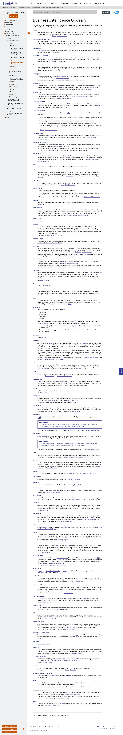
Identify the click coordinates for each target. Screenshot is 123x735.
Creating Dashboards (53, 705)
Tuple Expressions (86, 687)
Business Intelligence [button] (13, 40)
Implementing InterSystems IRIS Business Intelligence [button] (16, 78)
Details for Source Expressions (78, 96)
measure (41, 50)
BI (49, 457)
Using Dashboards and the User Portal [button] (16, 72)
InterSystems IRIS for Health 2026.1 (10, 7)
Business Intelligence (35, 7)
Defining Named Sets (75, 485)
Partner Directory (100, 3)
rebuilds (74, 45)
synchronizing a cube (62, 78)
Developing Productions (85, 89)
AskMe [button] (106, 12)
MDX (68, 104)
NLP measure (68, 490)
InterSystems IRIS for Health (13, 13)
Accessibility (112, 726)
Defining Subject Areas (75, 653)
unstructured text (68, 498)
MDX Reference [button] (13, 86)
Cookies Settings (104, 728)
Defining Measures (51, 468)
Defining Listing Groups (73, 411)
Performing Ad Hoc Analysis (92, 197)
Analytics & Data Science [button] (12, 35)
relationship (40, 572)
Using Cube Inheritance (68, 185)
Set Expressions (52, 618)
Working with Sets (87, 617)
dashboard (89, 87)
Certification (87, 3)
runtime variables (67, 521)
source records (86, 598)
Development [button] (9, 31)
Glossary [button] (7, 117)
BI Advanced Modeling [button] (15, 69)
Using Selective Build (62, 609)
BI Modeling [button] (12, 66)
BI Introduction (44, 7)
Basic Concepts (73, 27)
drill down (87, 265)
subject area (51, 135)
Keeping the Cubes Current (75, 80)
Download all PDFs (9, 732)
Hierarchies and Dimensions (91, 358)
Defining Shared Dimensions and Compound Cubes (62, 629)
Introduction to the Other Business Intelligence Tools (17, 59)
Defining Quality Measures (57, 565)
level (58, 58)
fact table (87, 76)
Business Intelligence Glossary (56, 7)
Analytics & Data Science (24, 7)
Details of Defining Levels (64, 376)
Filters (70, 304)
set (48, 485)
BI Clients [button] (11, 91)
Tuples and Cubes (57, 687)
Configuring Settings (43, 591)
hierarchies (74, 226)
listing (40, 190)
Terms (99, 726)
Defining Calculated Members (48, 130)
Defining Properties (45, 552)
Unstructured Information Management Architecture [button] (14, 107)
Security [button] (7, 29)
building (89, 272)
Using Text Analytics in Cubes (51, 492)
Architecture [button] (8, 27)
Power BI (11, 89)
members (97, 600)
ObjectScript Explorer (78, 326)
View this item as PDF (10, 729)
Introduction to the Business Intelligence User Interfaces (16, 53)
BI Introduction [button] (13, 46)
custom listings (48, 400)
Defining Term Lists (70, 670)
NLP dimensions (75, 499)
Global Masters (76, 3)
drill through (86, 254)
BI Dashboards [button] (13, 75)
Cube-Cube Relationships (77, 582)
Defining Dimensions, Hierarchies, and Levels (53, 235)
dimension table (44, 644)
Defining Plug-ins (63, 540)
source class (62, 76)
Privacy (95, 726)
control (66, 32)
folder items (67, 158)
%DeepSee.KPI (52, 365)
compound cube (70, 627)
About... (9, 38)
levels (69, 41)
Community (53, 3)
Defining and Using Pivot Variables (89, 519)
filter (45, 479)
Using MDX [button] (12, 84)
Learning (31, 3)
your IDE (73, 321)
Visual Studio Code (43, 323)
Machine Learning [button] (12, 97)
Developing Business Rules (63, 98)
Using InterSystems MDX (67, 457)
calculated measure (62, 558)
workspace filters (63, 330)
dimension (54, 41)
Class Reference (10, 726)
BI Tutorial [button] (11, 94)
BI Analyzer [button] (12, 81)
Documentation (41, 3)
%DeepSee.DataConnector (57, 210)
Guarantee (105, 726)
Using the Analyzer (42, 510)
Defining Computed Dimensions (59, 146)
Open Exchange (64, 3)
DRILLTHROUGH (94, 261)
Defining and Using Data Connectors (77, 215)
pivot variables (68, 593)
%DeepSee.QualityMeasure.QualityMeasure (50, 563)
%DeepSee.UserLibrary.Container (59, 156)
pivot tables (58, 87)
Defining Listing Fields (71, 400)
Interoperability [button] (9, 33)
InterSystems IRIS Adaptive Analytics (14, 114)
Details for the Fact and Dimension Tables (49, 243)
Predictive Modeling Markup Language (15, 103)
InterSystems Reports (13, 111)
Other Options (44, 280)
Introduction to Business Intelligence (17, 49)
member (50, 60)
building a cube (47, 662)
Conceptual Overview (73, 694)
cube (68, 212)
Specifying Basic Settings (91, 430)
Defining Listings (72, 195)
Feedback (121, 371)
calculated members (43, 368)
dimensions (83, 343)
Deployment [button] (8, 22)
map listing (43, 337)
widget (39, 89)
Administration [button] (9, 24)
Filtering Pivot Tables (74, 479)
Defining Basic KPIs (80, 368)
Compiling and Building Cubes (55, 80)
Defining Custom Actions (59, 36)
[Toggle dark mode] (116, 12)
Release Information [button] (11, 20)
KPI (51, 534)
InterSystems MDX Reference (84, 457)
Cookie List (112, 728)
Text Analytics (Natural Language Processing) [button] (13, 100)
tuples (65, 617)
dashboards (65, 527)
